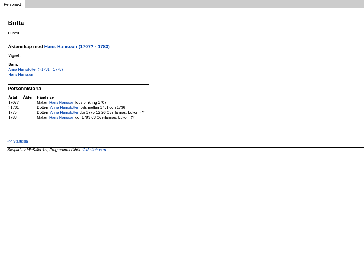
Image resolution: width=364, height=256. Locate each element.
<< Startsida (17, 141)
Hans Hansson (20, 74)
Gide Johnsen (94, 150)
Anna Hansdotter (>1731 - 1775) (35, 69)
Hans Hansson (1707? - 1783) (77, 46)
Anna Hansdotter (64, 107)
